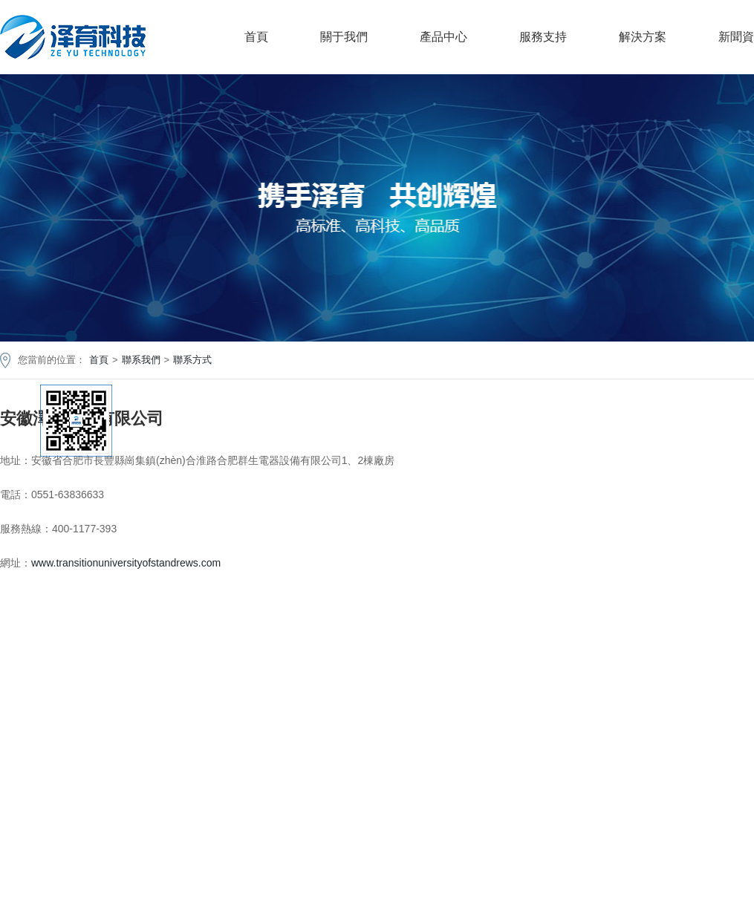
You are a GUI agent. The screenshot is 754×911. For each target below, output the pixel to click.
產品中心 (443, 36)
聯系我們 (141, 359)
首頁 (256, 36)
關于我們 (344, 36)
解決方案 (642, 36)
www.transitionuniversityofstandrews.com (126, 563)
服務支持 (543, 36)
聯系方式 (192, 359)
